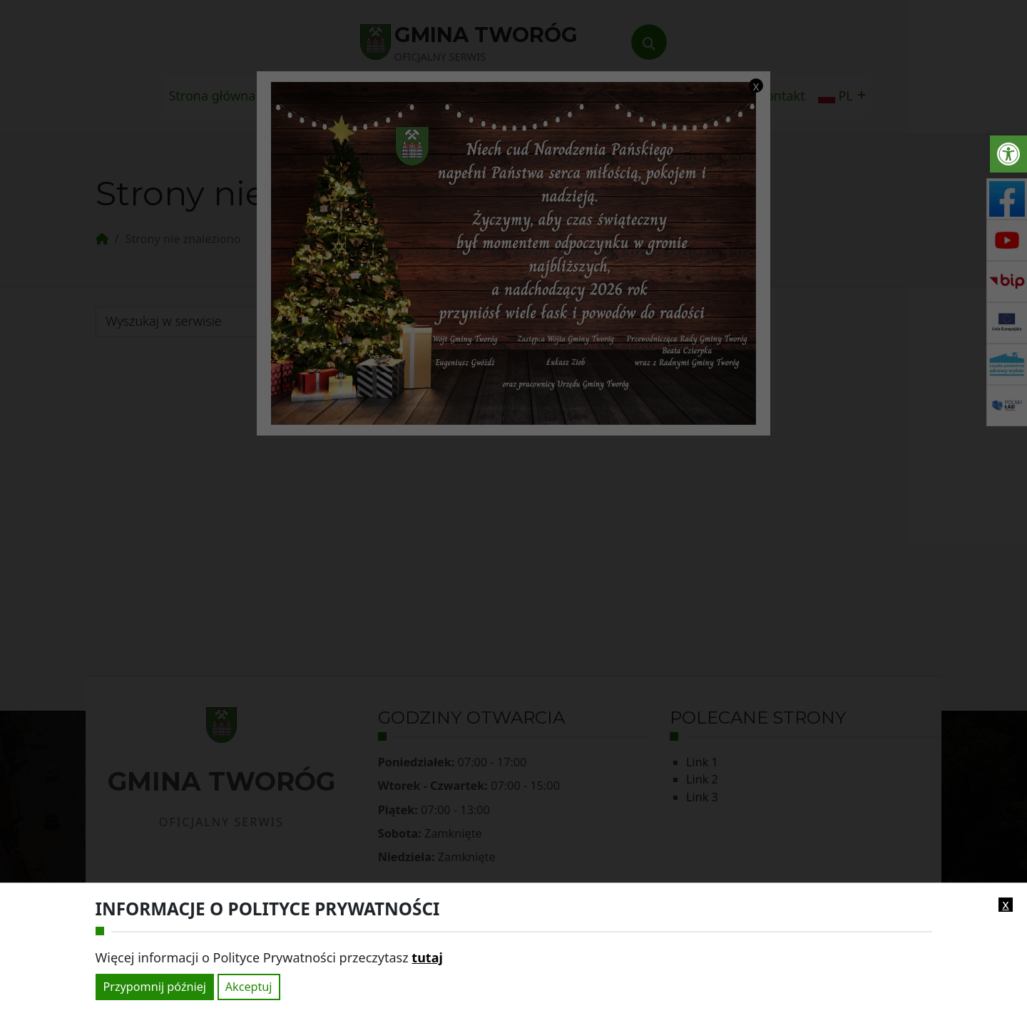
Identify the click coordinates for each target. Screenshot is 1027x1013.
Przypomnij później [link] (154, 986)
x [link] (1005, 905)
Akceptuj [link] (248, 986)
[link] (1008, 154)
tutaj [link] (427, 957)
